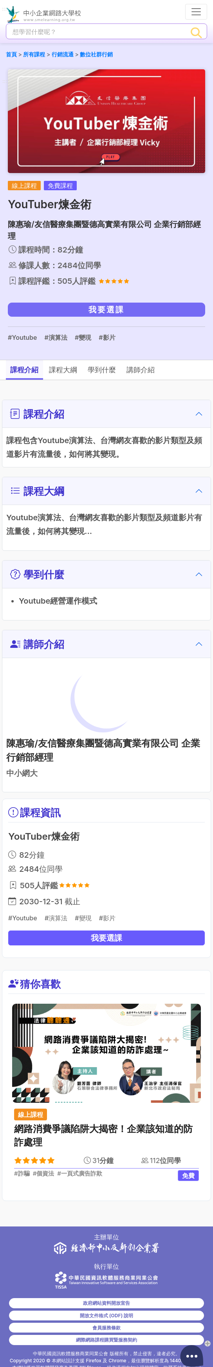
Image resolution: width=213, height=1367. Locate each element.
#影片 (107, 337)
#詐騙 (22, 1173)
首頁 (11, 54)
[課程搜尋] (96, 32)
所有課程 (34, 54)
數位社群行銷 (96, 54)
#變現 (83, 337)
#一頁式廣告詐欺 (79, 1173)
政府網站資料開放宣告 (106, 1303)
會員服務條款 (106, 1328)
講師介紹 (176, 370)
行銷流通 (63, 54)
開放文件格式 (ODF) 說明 (106, 1315)
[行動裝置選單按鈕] (196, 12)
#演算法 (56, 337)
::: (4, 9)
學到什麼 (127, 370)
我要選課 (106, 309)
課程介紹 (29, 370)
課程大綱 (78, 370)
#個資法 (43, 1173)
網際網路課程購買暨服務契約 (106, 1340)
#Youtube (22, 337)
